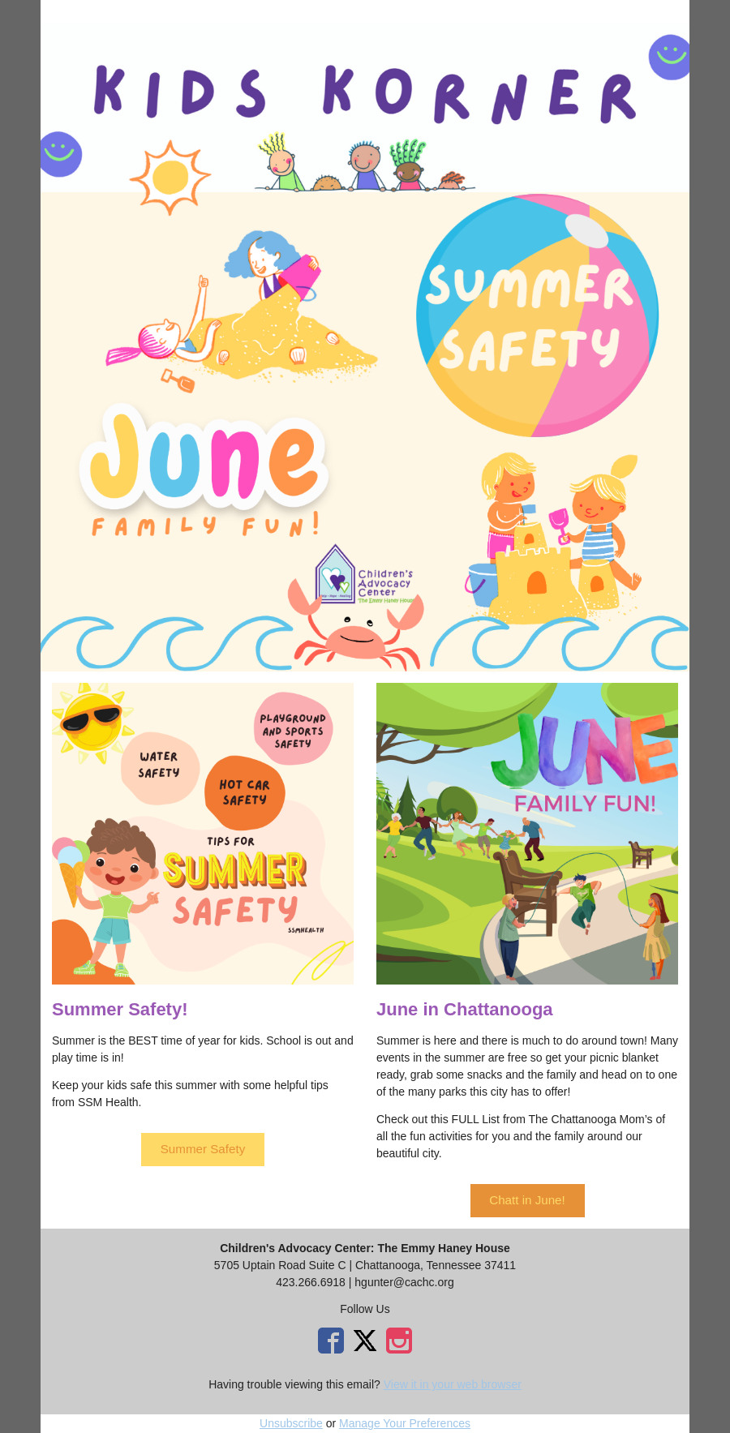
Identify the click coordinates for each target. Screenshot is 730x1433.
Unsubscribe (291, 1423)
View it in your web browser (453, 1384)
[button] (202, 1149)
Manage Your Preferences (404, 1423)
